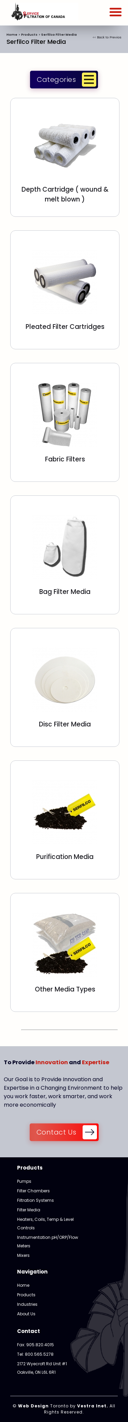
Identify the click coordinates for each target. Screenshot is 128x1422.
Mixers (23, 1255)
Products (29, 34)
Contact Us (56, 1132)
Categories (56, 80)
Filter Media (28, 1210)
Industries (27, 1304)
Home (11, 34)
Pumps (24, 1181)
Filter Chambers (33, 1191)
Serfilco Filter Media (59, 34)
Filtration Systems (35, 1200)
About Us (26, 1314)
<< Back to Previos (107, 37)
